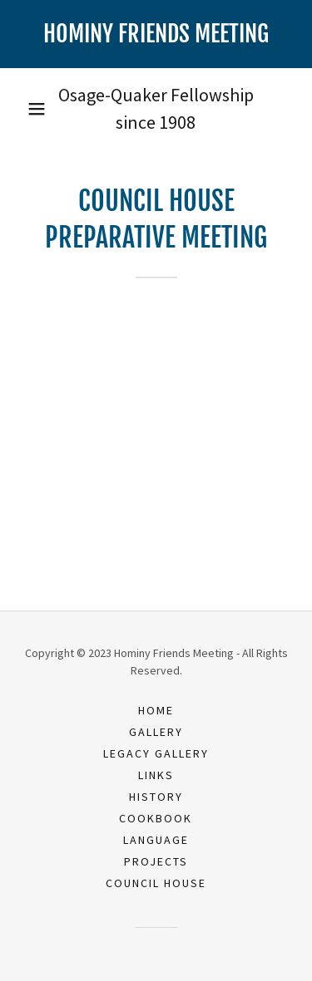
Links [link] (156, 775)
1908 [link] (177, 122)
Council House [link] (156, 883)
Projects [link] (156, 861)
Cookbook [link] (155, 818)
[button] (36, 108)
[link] (156, 34)
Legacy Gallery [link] (156, 753)
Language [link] (156, 839)
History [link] (156, 796)
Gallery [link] (156, 731)
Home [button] (156, 710)
